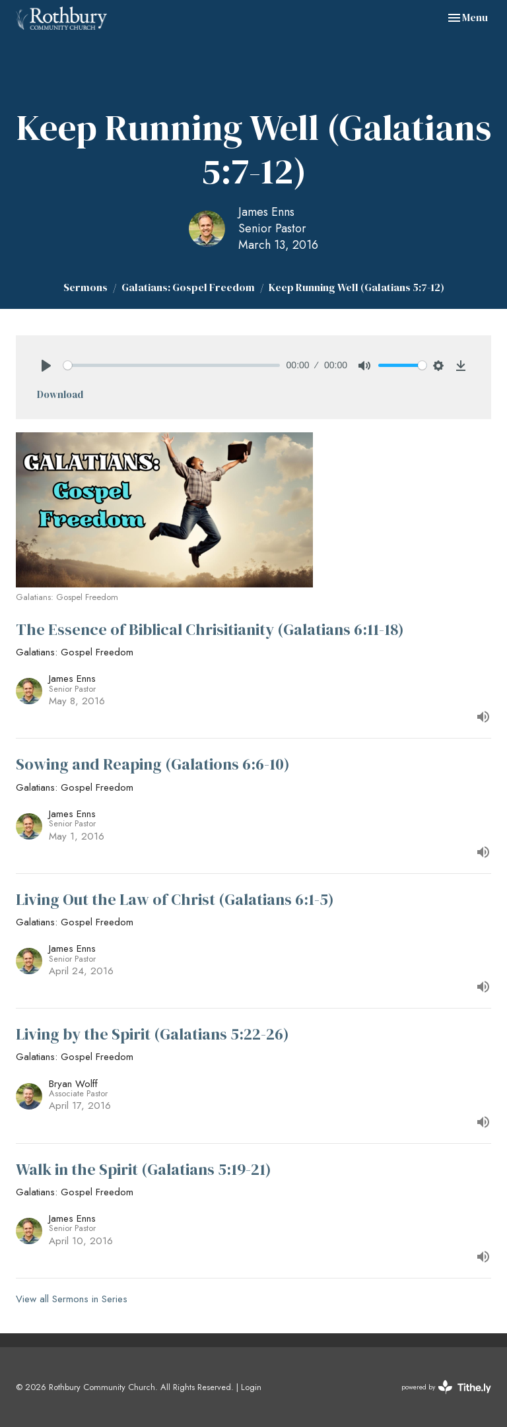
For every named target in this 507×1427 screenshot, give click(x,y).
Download (60, 394)
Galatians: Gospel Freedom (188, 287)
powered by (446, 1387)
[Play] (46, 365)
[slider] (171, 365)
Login (251, 1387)
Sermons (85, 287)
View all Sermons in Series (71, 1299)
